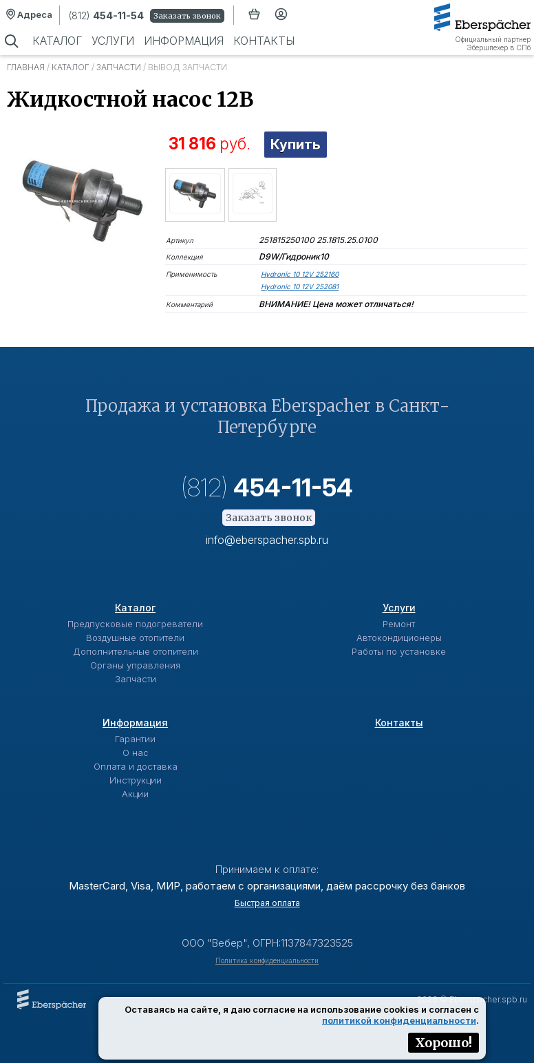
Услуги (113, 41)
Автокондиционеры (399, 637)
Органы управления (135, 665)
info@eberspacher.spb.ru (267, 540)
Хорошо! (443, 1043)
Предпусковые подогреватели (135, 623)
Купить (295, 144)
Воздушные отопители (135, 637)
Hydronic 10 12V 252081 (300, 286)
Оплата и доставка (136, 766)
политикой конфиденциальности (399, 1020)
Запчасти (118, 67)
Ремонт (399, 623)
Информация (184, 41)
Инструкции (135, 780)
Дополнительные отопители (135, 651)
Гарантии (135, 738)
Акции (135, 793)
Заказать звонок (187, 16)
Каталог (57, 41)
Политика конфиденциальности (267, 960)
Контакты (264, 41)
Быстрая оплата (267, 903)
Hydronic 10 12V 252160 (300, 274)
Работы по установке (399, 651)
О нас (135, 752)
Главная (26, 67)
